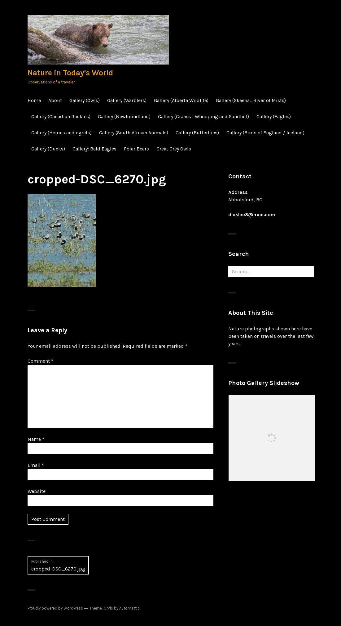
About (55, 100)
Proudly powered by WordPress (55, 608)
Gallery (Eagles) (273, 116)
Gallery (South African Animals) (133, 133)
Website (37, 491)
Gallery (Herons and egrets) (61, 133)
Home (34, 100)
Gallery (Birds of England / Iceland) (265, 133)
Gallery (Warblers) (126, 100)
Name (36, 439)
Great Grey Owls (173, 149)
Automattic (129, 608)
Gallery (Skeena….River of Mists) (251, 100)
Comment (40, 361)
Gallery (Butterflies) (197, 133)
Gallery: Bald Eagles (94, 149)
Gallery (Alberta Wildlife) (181, 100)
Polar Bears (136, 149)
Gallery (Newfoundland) (124, 116)
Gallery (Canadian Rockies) (60, 116)
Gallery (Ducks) (48, 149)
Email (36, 465)
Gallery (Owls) (84, 100)
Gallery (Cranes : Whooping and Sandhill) (203, 116)
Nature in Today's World (70, 72)
